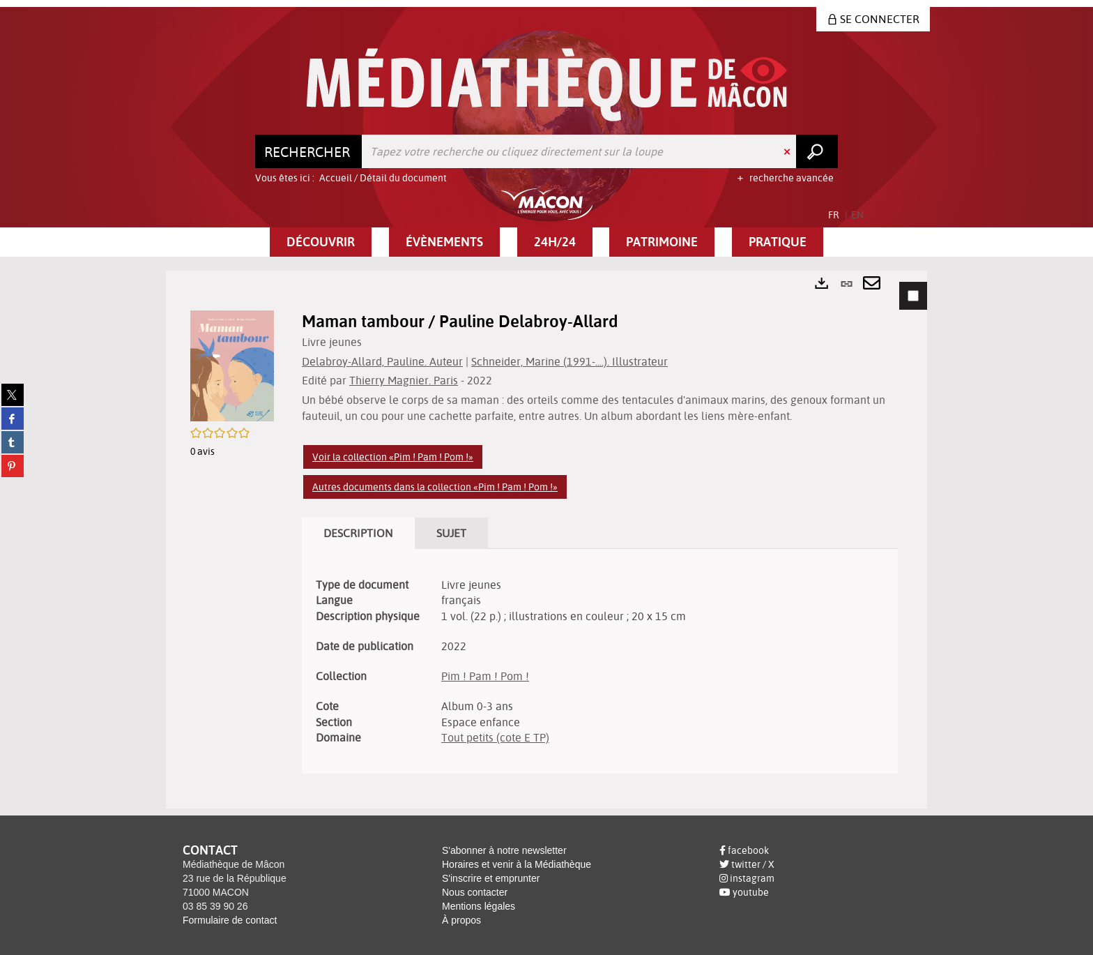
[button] (321, 242)
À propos (461, 920)
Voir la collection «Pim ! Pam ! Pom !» (392, 457)
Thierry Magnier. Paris (403, 380)
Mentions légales (478, 906)
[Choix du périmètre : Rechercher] (308, 151)
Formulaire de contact (230, 920)
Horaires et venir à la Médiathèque (516, 864)
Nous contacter (474, 892)
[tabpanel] (546, 540)
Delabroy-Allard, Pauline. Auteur (382, 361)
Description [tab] (358, 533)
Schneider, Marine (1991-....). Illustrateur (569, 361)
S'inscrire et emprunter (491, 878)
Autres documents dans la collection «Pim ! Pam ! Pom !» (435, 487)
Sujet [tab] (451, 533)
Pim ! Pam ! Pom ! (485, 676)
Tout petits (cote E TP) (495, 737)
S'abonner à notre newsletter (504, 850)
